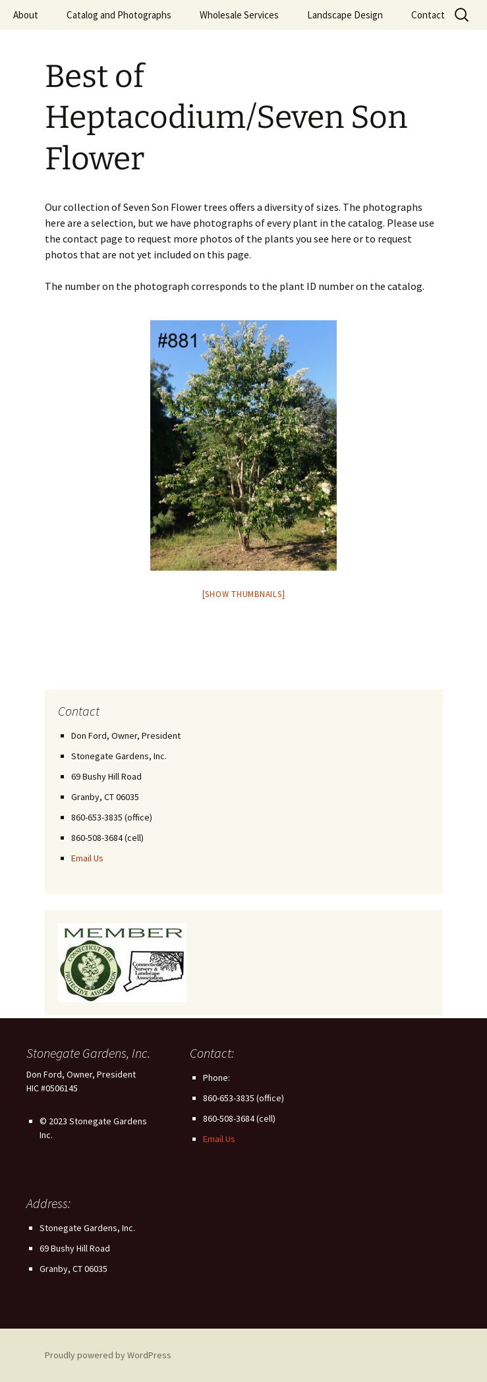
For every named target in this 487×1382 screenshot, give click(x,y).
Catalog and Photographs (119, 15)
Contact (428, 15)
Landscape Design (345, 15)
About (25, 15)
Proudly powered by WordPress (108, 1355)
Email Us (87, 858)
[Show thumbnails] (243, 594)
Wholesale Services (239, 15)
